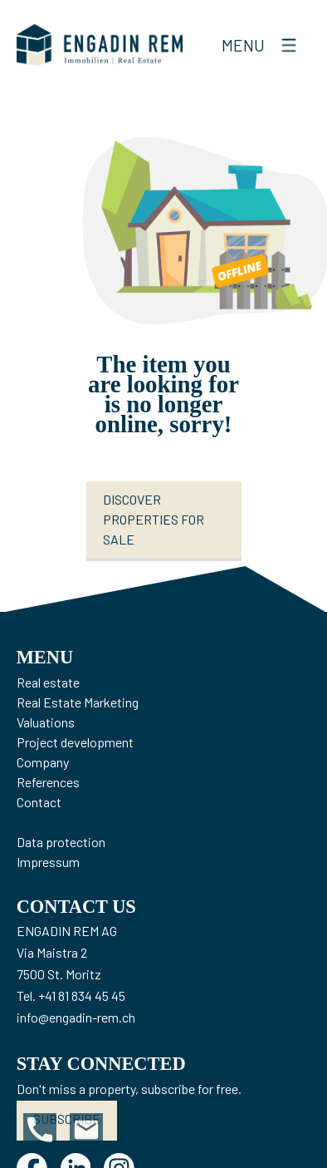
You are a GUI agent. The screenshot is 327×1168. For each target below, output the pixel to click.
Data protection (61, 842)
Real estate (48, 682)
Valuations (46, 722)
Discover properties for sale (153, 519)
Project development (75, 742)
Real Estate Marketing (78, 702)
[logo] (100, 45)
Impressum (48, 862)
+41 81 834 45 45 (81, 995)
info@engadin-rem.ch (76, 1017)
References (48, 782)
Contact (39, 802)
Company (43, 762)
